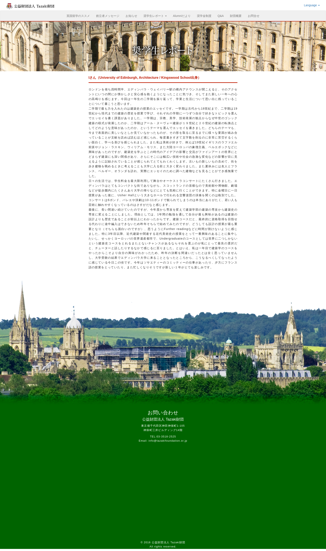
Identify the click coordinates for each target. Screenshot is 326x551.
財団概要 (236, 15)
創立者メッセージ (107, 15)
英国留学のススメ (80, 15)
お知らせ (131, 15)
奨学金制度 (204, 15)
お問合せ (253, 15)
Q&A (221, 15)
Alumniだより (182, 15)
